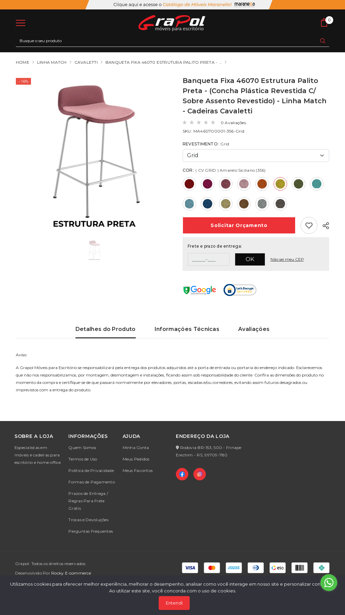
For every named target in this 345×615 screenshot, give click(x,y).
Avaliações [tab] (254, 329)
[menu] (20, 22)
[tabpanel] (172, 375)
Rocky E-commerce (71, 573)
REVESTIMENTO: (206, 143)
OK (250, 259)
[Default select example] (256, 155)
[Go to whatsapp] (328, 582)
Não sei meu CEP (287, 259)
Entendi (174, 603)
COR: (224, 170)
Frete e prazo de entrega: (215, 246)
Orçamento (239, 225)
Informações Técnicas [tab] (187, 329)
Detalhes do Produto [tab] (105, 329)
